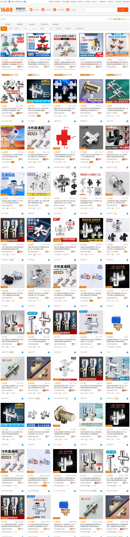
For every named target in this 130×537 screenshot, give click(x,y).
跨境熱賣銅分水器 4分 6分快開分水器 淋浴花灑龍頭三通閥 (91, 202)
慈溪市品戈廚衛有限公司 (34, 251)
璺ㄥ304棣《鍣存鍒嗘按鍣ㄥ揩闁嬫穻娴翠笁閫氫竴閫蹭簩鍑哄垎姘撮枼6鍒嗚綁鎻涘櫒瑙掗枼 (117, 479)
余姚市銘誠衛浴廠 (7, 205)
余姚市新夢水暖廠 (7, 113)
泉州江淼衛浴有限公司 (8, 251)
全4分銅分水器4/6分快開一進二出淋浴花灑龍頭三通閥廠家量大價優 (12, 109)
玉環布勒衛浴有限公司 (60, 436)
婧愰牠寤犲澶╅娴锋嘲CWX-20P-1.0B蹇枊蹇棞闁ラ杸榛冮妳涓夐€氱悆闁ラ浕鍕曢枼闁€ (65, 525)
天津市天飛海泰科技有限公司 (113, 344)
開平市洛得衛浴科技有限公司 (86, 113)
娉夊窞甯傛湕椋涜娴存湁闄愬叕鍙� (86, 483)
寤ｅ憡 (22, 64)
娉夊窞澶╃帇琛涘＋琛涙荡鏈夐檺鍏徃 (113, 529)
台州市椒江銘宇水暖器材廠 (60, 390)
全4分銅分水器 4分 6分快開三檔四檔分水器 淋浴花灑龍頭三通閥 (12, 155)
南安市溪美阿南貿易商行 (34, 205)
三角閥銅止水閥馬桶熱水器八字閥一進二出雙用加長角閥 (117, 202)
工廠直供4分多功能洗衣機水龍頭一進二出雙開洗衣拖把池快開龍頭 (117, 109)
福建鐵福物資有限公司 (8, 436)
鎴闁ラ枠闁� (12, 69)
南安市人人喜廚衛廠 (112, 251)
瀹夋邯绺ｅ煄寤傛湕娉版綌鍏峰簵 (113, 483)
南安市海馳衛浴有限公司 (113, 205)
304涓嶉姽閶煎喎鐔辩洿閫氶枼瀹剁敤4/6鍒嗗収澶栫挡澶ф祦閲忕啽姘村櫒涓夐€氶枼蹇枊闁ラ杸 (12, 479)
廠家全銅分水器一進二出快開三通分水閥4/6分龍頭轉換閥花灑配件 (38, 109)
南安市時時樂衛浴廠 (60, 344)
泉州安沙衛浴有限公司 (34, 159)
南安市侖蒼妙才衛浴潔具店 (8, 159)
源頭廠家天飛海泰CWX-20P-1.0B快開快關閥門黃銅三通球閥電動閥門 (117, 340)
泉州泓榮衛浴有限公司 (113, 159)
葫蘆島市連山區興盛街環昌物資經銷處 (34, 436)
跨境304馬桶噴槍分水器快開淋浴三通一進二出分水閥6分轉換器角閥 (38, 340)
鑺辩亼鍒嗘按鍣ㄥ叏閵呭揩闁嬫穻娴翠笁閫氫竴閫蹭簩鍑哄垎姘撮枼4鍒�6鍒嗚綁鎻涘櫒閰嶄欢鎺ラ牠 (65, 479)
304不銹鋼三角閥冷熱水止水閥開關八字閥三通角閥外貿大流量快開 (91, 294)
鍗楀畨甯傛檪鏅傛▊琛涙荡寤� (8, 529)
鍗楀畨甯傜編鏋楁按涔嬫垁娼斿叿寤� (34, 483)
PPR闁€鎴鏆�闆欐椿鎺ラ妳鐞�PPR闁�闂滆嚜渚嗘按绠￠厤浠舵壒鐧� (12, 63)
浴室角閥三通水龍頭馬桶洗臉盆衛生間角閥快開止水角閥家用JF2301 (90, 109)
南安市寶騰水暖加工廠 (60, 113)
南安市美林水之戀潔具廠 (86, 298)
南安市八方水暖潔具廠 (113, 113)
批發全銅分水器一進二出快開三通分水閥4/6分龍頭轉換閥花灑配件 (12, 433)
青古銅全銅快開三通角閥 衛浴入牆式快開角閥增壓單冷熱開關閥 (64, 433)
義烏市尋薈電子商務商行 (8, 298)
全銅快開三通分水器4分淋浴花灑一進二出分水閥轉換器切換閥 (91, 155)
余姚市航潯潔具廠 (33, 113)
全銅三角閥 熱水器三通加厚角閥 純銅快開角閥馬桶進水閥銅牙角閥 (12, 248)
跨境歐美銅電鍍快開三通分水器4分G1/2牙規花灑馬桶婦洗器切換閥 (64, 155)
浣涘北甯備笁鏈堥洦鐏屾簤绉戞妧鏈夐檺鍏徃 (34, 67)
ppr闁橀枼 (20, 69)
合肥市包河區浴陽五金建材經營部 (86, 344)
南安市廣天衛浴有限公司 (86, 436)
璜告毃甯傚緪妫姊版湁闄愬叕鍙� (113, 67)
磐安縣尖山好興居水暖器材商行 (60, 205)
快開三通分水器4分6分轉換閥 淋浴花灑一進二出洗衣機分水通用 (38, 248)
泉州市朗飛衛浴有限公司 (8, 344)
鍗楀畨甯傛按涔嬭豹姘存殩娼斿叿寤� (86, 529)
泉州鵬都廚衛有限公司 (34, 298)
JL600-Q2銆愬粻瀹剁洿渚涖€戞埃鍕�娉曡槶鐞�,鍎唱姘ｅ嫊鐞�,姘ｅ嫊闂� (91, 63)
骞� (21, 66)
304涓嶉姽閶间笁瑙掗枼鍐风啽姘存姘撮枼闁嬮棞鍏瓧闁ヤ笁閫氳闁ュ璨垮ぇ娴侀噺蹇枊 (38, 479)
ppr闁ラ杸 (4, 69)
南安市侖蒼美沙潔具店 (60, 298)
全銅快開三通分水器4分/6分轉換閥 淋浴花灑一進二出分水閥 (91, 340)
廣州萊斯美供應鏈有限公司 (113, 436)
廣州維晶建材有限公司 (113, 298)
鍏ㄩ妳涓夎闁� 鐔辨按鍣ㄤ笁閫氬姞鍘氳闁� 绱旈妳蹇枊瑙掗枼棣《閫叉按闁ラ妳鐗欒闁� (12, 525)
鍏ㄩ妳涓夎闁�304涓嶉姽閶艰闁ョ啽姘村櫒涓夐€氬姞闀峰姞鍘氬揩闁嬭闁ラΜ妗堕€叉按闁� (91, 479)
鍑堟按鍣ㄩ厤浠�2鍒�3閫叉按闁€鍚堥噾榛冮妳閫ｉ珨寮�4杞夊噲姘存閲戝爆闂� (65, 63)
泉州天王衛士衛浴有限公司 (34, 390)
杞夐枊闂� (65, 69)
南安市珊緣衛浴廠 (85, 390)
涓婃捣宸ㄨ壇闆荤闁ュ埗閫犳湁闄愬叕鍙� (86, 67)
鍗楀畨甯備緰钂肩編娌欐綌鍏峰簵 (8, 483)
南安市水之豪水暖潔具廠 (8, 390)
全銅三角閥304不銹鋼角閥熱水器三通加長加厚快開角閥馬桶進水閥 (12, 340)
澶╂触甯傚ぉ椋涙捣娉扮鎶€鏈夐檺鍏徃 (60, 529)
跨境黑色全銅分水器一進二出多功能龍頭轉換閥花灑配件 (117, 155)
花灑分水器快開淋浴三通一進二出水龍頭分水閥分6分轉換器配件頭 (117, 386)
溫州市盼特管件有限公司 (60, 251)
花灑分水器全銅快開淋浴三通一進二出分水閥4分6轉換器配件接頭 (117, 433)
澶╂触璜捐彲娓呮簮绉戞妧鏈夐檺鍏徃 (60, 67)
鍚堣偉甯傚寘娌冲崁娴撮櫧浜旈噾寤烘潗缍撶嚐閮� (34, 529)
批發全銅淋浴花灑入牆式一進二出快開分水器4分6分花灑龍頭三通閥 (64, 386)
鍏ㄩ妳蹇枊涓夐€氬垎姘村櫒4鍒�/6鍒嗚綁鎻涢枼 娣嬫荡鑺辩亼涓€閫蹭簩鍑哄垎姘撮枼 (38, 525)
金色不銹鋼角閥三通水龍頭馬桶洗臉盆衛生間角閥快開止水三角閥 (38, 386)
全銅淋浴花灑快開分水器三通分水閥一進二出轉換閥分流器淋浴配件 (12, 294)
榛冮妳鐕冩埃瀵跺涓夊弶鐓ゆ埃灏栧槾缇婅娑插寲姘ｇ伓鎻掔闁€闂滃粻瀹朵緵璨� (117, 63)
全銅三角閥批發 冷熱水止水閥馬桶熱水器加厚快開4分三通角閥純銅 (91, 433)
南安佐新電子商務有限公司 (113, 390)
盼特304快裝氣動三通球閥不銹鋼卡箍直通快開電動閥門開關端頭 (65, 248)
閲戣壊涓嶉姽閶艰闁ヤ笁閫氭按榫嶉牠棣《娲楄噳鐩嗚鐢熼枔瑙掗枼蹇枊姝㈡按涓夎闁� (117, 525)
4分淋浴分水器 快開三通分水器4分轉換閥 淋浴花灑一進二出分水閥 (64, 202)
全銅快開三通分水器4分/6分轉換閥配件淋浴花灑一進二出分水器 (38, 433)
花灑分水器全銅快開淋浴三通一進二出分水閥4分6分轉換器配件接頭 (90, 248)
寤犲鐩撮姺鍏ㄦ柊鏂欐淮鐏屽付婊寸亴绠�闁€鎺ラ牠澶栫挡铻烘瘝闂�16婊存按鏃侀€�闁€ (38, 63)
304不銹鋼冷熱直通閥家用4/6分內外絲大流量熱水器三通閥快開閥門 (38, 155)
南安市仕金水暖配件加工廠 (86, 251)
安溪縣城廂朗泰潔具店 (34, 344)
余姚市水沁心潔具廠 (86, 205)
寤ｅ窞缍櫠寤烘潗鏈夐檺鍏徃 (60, 483)
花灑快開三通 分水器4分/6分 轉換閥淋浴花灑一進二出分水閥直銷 (38, 294)
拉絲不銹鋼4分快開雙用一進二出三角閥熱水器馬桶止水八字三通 (12, 386)
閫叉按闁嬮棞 (58, 69)
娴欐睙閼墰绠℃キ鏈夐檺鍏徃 (8, 67)
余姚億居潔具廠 (84, 159)
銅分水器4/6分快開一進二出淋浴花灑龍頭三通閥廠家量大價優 (38, 202)
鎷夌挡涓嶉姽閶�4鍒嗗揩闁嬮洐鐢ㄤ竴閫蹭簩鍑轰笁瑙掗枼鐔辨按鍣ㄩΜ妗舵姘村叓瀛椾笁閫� (91, 525)
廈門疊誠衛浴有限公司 (60, 159)
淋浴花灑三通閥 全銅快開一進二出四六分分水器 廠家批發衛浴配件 (12, 202)
